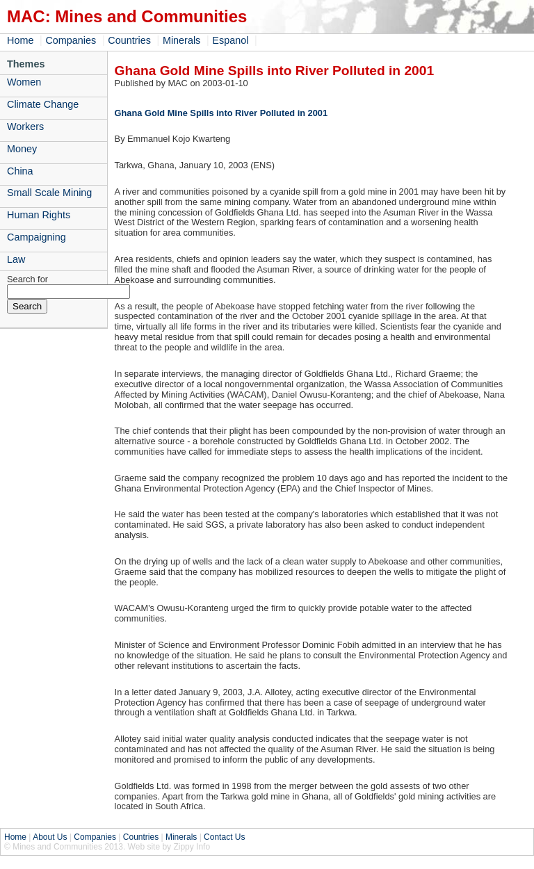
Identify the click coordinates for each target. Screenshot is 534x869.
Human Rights (38, 214)
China (20, 171)
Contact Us (224, 837)
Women (24, 82)
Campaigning (36, 237)
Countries (129, 40)
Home (20, 40)
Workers (25, 126)
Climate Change (43, 104)
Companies (70, 40)
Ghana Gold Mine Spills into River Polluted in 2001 (221, 113)
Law (16, 259)
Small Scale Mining (49, 192)
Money (22, 148)
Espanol (230, 40)
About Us (50, 837)
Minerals (181, 40)
